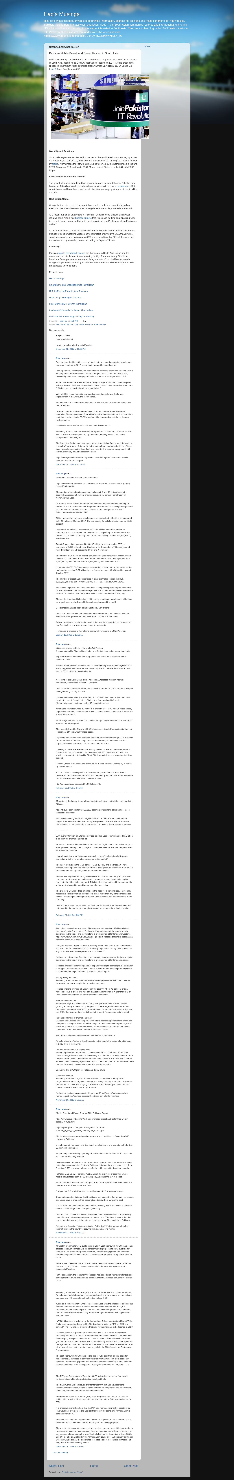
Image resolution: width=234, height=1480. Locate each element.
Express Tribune (83, 218)
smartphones (123, 186)
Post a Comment (60, 1453)
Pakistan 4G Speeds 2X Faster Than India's (71, 310)
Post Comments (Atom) (72, 1472)
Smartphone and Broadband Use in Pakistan (71, 285)
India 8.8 (53, 69)
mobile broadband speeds (72, 253)
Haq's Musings (62, 14)
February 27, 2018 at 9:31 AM (69, 915)
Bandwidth (61, 324)
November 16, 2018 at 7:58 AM (70, 1100)
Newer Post (56, 1465)
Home (94, 1465)
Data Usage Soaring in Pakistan (65, 297)
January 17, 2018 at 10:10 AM (69, 635)
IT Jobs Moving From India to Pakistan (68, 291)
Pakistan (89, 324)
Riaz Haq (60, 358)
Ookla (55, 164)
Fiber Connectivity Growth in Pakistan (68, 304)
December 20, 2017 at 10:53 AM (71, 464)
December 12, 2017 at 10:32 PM (71, 349)
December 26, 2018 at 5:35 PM (70, 1446)
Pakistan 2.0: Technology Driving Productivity (71, 316)
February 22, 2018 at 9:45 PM (69, 788)
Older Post (131, 1465)
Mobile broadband (75, 324)
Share (147, 46)
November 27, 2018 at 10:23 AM (71, 1233)
